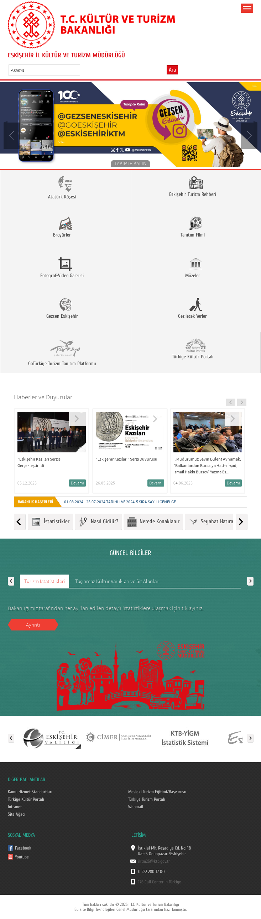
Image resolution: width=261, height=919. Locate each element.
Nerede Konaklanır (153, 522)
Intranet (15, 806)
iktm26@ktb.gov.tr (154, 861)
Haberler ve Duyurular (43, 397)
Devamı (77, 483)
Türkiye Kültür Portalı (26, 799)
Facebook (23, 848)
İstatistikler (50, 522)
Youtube (22, 857)
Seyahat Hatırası (212, 522)
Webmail (135, 806)
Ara (172, 70)
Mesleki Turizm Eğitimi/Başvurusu (157, 791)
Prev (12, 135)
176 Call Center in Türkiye (159, 881)
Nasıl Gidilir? (98, 522)
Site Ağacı (16, 814)
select (82, 70)
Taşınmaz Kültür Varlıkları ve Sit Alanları (117, 581)
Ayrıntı (33, 624)
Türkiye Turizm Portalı (146, 799)
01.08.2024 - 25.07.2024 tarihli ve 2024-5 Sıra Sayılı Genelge (120, 501)
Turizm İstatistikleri (44, 581)
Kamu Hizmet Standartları (30, 791)
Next (248, 135)
